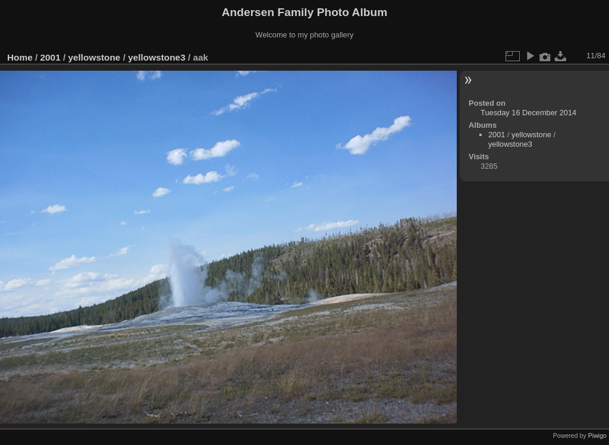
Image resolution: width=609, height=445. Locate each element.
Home (20, 57)
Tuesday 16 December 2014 (528, 112)
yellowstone (94, 57)
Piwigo (597, 435)
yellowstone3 (156, 57)
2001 (50, 57)
